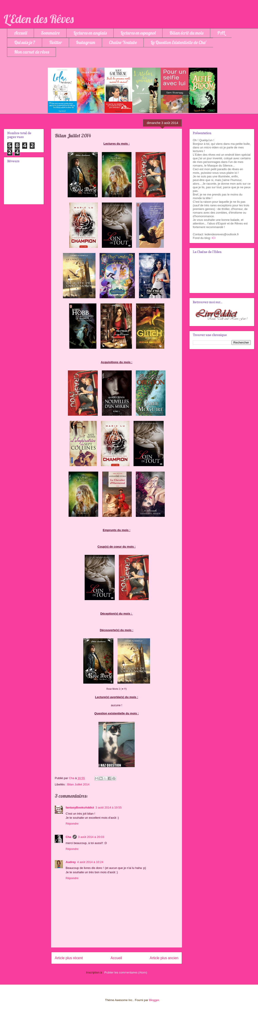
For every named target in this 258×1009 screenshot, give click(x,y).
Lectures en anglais (90, 33)
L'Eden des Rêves (39, 19)
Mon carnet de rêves (31, 52)
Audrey (71, 862)
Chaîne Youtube (123, 42)
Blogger (154, 1000)
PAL (221, 33)
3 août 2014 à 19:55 (109, 807)
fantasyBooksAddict (80, 807)
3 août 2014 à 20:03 (91, 837)
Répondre (72, 823)
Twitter (55, 42)
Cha (68, 837)
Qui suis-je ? (24, 42)
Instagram (85, 42)
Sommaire (50, 33)
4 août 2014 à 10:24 (90, 862)
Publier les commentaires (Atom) (125, 972)
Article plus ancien (164, 958)
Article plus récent (69, 958)
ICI (213, 238)
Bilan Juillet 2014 (78, 784)
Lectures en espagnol (137, 33)
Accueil (20, 33)
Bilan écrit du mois (186, 33)
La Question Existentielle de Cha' (178, 42)
